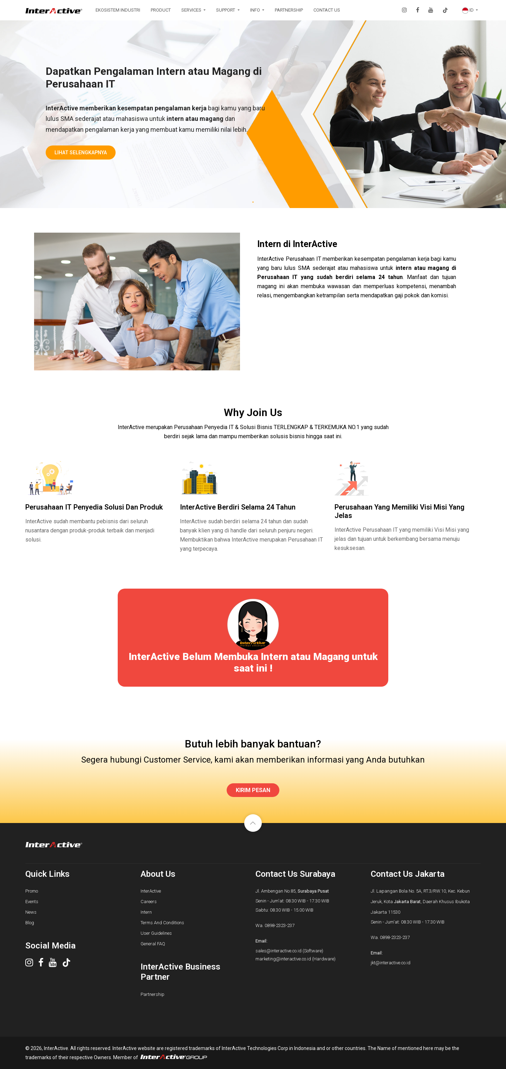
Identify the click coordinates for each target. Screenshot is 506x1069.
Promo (31, 891)
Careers (149, 901)
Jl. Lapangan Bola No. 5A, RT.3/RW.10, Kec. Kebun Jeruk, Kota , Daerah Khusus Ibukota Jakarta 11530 (420, 901)
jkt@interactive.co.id (390, 962)
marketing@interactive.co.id (283, 958)
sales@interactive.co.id (278, 950)
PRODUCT (161, 10)
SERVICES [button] (191, 10)
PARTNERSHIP (289, 10)
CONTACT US (326, 10)
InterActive (151, 891)
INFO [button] (255, 10)
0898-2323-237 (279, 925)
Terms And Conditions (162, 922)
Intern (146, 912)
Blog (29, 922)
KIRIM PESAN (253, 790)
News (31, 912)
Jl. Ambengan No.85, (292, 891)
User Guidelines (156, 933)
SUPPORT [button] (226, 10)
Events (31, 901)
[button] (470, 10)
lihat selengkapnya (80, 152)
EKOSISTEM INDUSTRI (118, 10)
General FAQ (153, 943)
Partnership (152, 994)
